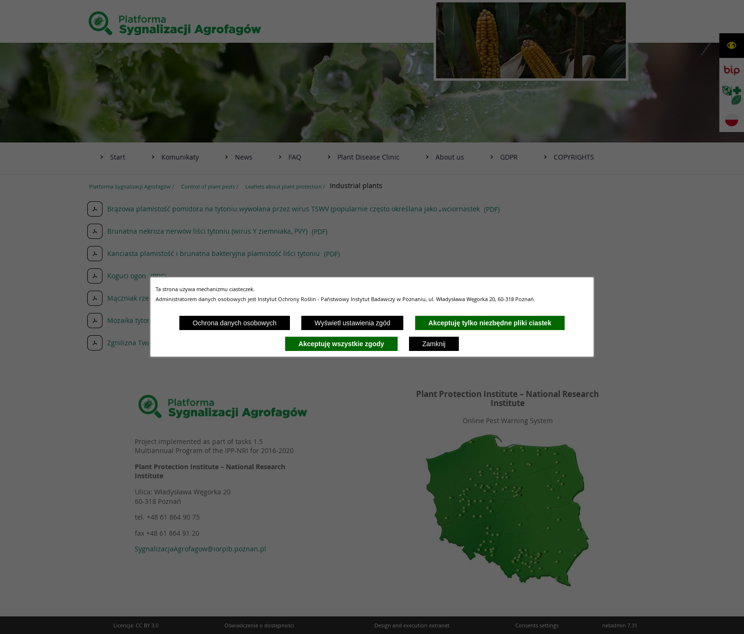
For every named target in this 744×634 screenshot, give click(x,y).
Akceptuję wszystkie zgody (341, 344)
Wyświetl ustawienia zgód (352, 323)
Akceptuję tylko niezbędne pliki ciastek (489, 323)
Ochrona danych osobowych (235, 323)
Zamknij (434, 344)
